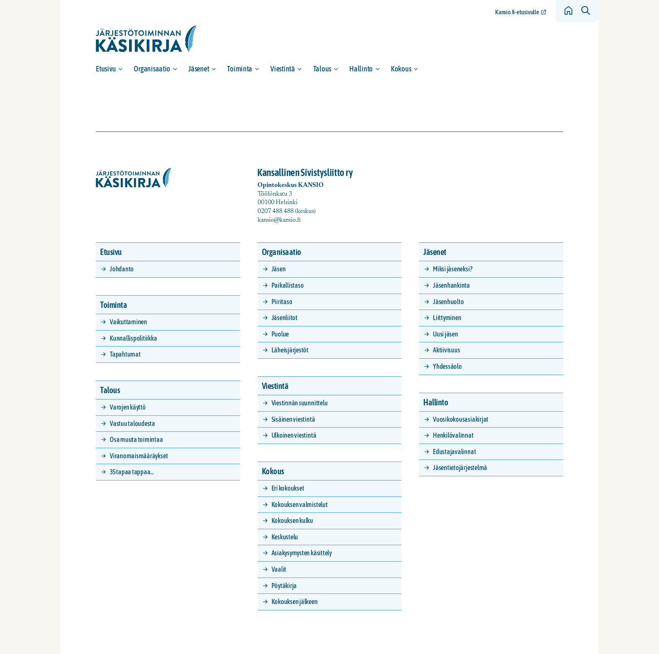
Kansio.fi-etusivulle (517, 12)
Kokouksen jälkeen (295, 601)
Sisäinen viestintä (293, 419)
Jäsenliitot (285, 317)
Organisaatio (152, 68)
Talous (322, 68)
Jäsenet (198, 68)
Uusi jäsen (445, 334)
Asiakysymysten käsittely (302, 553)
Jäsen (279, 269)
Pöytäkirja (284, 585)
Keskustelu (285, 537)
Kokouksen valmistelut (300, 504)
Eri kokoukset (288, 488)
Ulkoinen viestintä (294, 435)
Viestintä (282, 68)
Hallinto (361, 68)
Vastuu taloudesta (132, 423)
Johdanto (122, 269)
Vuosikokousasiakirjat (460, 419)
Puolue (280, 334)
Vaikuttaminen (128, 322)
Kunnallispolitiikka (133, 338)
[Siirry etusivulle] (146, 39)
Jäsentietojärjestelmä (460, 467)
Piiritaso (282, 301)
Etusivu (106, 68)
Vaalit (279, 569)
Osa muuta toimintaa (136, 439)
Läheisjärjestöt (290, 350)
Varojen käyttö (128, 407)
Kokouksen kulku (292, 520)
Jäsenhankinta (451, 285)
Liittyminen (447, 317)
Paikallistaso (288, 285)
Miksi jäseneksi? (452, 269)
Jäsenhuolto (448, 301)
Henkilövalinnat (453, 435)
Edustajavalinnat (454, 451)
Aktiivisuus (446, 350)
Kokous (401, 68)
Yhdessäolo (447, 366)
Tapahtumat (125, 354)
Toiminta (239, 68)
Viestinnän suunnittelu (300, 403)
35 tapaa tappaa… (132, 471)
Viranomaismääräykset (139, 456)
